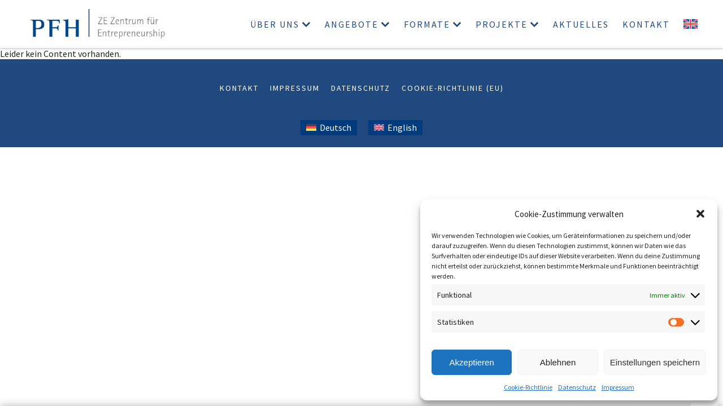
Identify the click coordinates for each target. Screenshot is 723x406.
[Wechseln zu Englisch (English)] (395, 127)
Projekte (502, 24)
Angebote (351, 24)
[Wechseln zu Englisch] (690, 24)
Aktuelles (581, 24)
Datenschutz (577, 387)
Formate (427, 24)
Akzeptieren (472, 362)
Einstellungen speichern (655, 362)
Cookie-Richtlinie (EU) (453, 88)
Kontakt (646, 24)
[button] (700, 213)
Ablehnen (558, 362)
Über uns (274, 24)
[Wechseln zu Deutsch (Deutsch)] (328, 127)
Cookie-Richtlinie (528, 387)
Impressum (618, 387)
